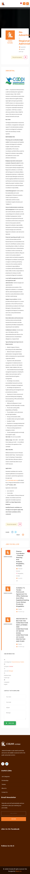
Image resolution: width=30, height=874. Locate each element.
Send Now (10, 723)
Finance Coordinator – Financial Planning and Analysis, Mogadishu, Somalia (20, 558)
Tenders (20, 609)
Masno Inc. (19, 871)
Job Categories (6, 776)
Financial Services (16, 662)
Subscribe (13, 819)
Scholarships (5, 780)
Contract (11, 666)
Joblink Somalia (9, 869)
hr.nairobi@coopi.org (12, 480)
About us (4, 788)
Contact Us (5, 792)
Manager (11, 671)
